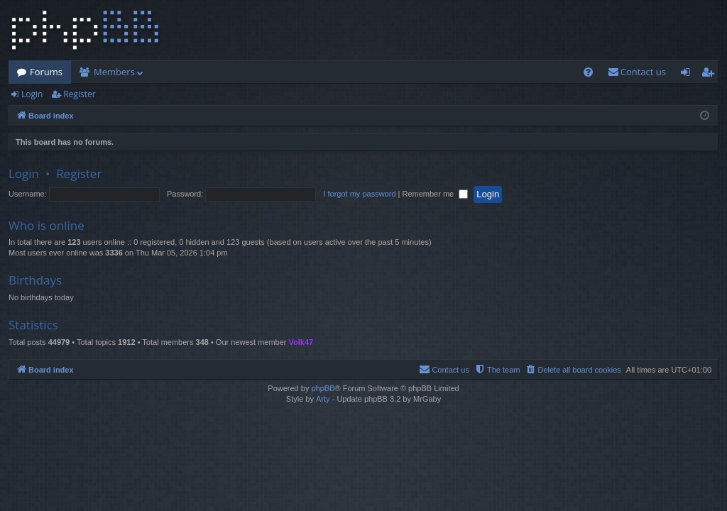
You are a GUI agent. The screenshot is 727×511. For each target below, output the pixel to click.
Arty (323, 399)
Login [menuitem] (688, 74)
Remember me (435, 193)
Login (32, 94)
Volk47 (301, 342)
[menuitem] (588, 72)
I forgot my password (359, 193)
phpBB (322, 388)
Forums (46, 71)
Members (114, 71)
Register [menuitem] (710, 74)
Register (79, 94)
